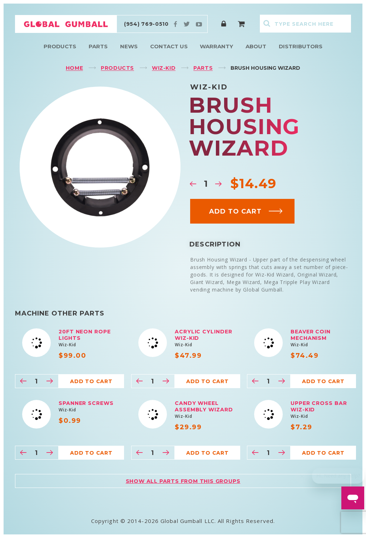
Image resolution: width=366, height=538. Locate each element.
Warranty (216, 46)
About (256, 46)
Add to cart (246, 211)
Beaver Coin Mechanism (311, 334)
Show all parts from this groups (183, 481)
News (129, 46)
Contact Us (169, 46)
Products (60, 46)
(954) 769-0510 (146, 24)
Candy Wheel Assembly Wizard (204, 406)
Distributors (300, 46)
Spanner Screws (86, 403)
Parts (98, 46)
